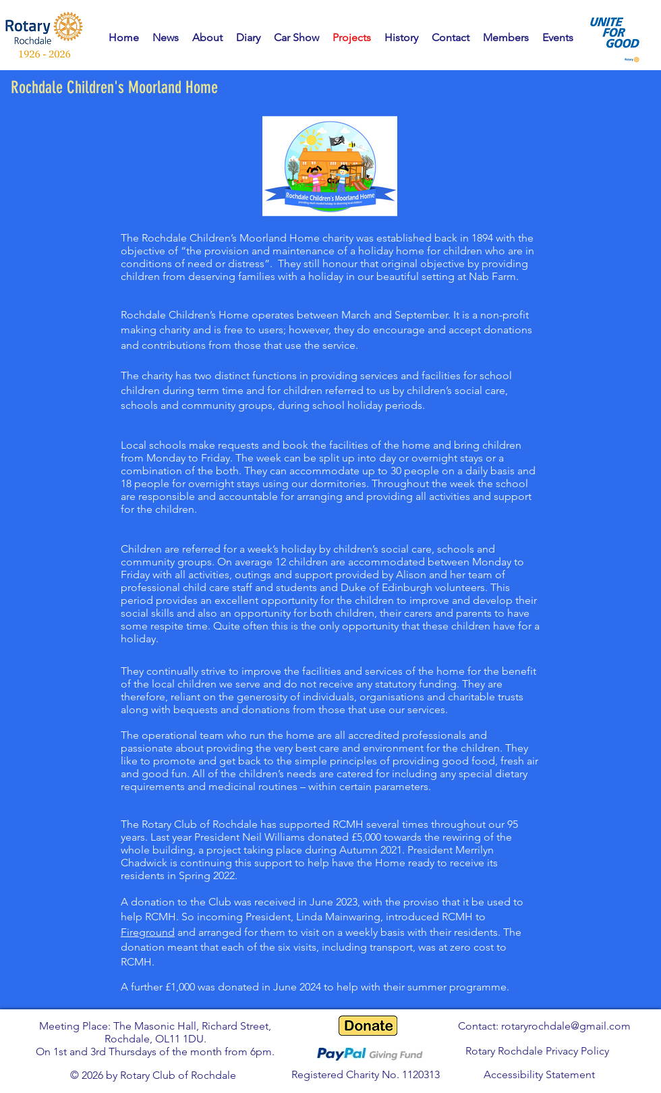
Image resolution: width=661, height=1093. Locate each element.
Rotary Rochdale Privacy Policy (537, 1050)
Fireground (148, 932)
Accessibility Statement (539, 1074)
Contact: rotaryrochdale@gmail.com (544, 1025)
